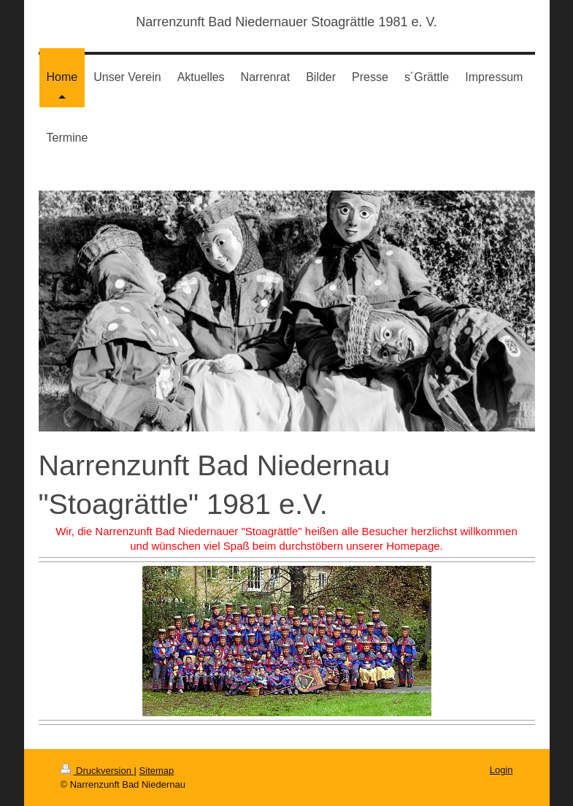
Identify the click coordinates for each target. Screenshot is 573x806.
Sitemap (156, 770)
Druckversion (97, 770)
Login (501, 769)
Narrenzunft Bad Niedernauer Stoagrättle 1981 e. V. (286, 22)
